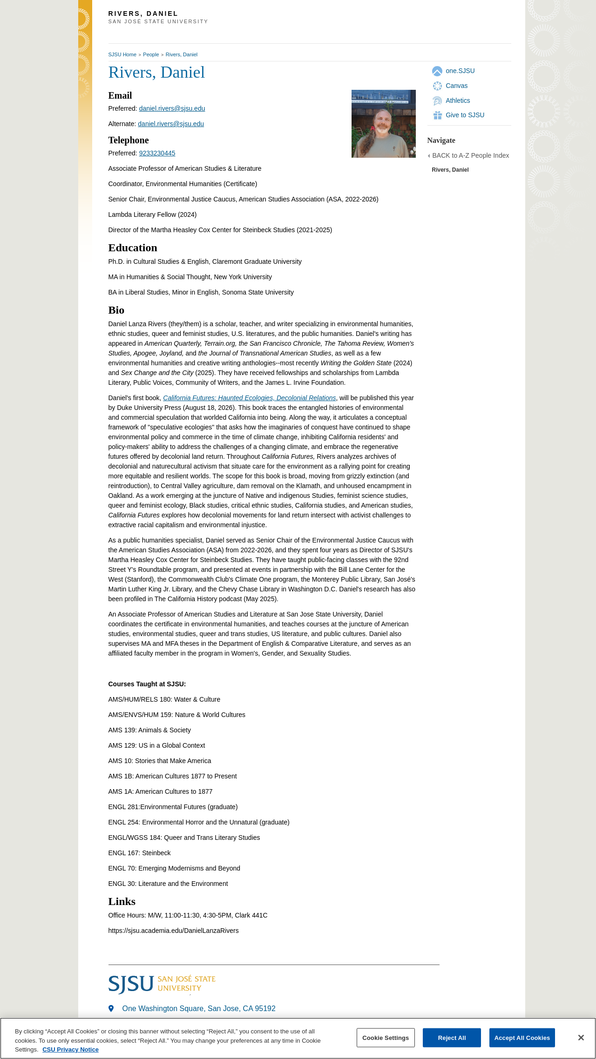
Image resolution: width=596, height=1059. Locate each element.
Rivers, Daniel (181, 54)
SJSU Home (122, 54)
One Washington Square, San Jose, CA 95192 (199, 1008)
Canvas (457, 85)
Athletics (458, 100)
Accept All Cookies (522, 1037)
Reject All (452, 1037)
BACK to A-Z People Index (471, 155)
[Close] (581, 1037)
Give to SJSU (465, 115)
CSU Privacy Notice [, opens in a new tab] (70, 1049)
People (151, 54)
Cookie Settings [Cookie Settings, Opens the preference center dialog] (385, 1037)
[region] (298, 1038)
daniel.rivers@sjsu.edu (172, 108)
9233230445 (157, 153)
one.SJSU (460, 70)
